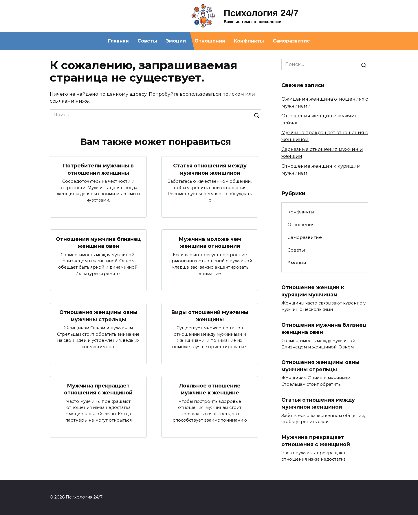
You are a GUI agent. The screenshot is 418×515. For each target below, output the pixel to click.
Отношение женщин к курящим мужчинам (312, 291)
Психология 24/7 (261, 13)
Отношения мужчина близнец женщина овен (98, 242)
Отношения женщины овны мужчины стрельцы (98, 315)
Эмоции (176, 41)
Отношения (210, 41)
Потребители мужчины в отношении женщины (98, 169)
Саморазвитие (291, 41)
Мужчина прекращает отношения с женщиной (98, 389)
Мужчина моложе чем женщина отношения (210, 242)
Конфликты (249, 41)
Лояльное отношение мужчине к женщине (210, 389)
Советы (147, 41)
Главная (118, 41)
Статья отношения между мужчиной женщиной (210, 169)
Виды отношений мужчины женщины (209, 315)
